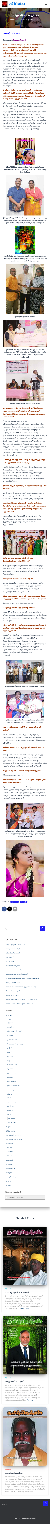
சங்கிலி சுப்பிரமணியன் (13, 953)
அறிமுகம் (10, 1023)
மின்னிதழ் (23, 901)
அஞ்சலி (8, 1127)
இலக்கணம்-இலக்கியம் (14, 1031)
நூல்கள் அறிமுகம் (12, 1122)
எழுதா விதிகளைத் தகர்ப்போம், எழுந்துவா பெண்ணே (22, 978)
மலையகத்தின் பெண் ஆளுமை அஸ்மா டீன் (19, 1003)
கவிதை (9, 1094)
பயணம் (9, 1052)
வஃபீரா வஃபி (10, 961)
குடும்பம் (10, 1035)
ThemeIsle (32, 1519)
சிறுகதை (10, 1077)
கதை (8, 1061)
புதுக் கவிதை (11, 1102)
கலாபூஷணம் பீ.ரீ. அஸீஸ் (13, 949)
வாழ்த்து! (9, 1185)
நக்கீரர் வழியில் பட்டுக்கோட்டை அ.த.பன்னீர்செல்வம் (22, 999)
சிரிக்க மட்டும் (10, 1131)
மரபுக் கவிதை (11, 1106)
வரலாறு (8, 1181)
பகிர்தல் (9, 1048)
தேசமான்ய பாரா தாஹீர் (13, 991)
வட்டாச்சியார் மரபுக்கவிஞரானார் (16, 970)
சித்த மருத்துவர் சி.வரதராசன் (15, 944)
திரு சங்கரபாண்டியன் (13, 965)
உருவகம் (10, 1069)
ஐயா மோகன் (10, 957)
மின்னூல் (9, 1173)
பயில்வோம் (9, 1151)
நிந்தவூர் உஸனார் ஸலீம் (13, 982)
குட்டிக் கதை (11, 1073)
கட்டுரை (9, 1019)
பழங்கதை (10, 1090)
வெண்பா (10, 1110)
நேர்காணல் (14, 901)
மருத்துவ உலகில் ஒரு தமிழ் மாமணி (17, 974)
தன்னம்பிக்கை (12, 1040)
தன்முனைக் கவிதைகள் (14, 1135)
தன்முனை (11, 1118)
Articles (9, 1015)
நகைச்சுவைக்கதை (13, 1085)
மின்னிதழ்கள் (10, 1168)
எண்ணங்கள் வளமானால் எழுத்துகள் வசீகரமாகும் (21, 987)
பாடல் (9, 1098)
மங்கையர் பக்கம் (11, 1156)
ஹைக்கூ (10, 1114)
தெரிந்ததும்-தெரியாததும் (15, 1044)
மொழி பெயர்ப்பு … (11, 1177)
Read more (25, 1308)
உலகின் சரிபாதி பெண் (13, 995)
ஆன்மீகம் (10, 1027)
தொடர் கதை (11, 1081)
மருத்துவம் (10, 1056)
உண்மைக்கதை (12, 1064)
